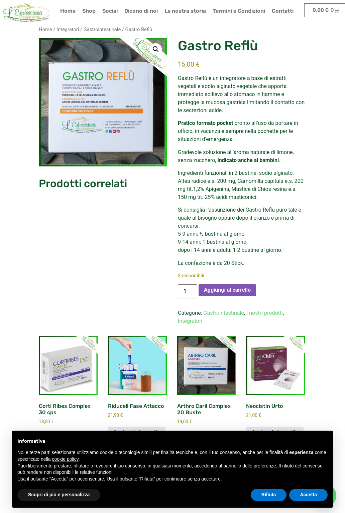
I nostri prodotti (264, 313)
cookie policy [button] (65, 459)
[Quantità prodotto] (187, 291)
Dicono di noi (141, 11)
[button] (156, 49)
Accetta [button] (308, 494)
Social (110, 11)
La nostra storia (185, 11)
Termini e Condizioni (239, 11)
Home (68, 11)
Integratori (67, 29)
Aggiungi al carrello (227, 290)
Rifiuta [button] (268, 494)
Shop (89, 11)
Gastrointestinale (102, 29)
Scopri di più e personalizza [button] (59, 494)
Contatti (283, 11)
